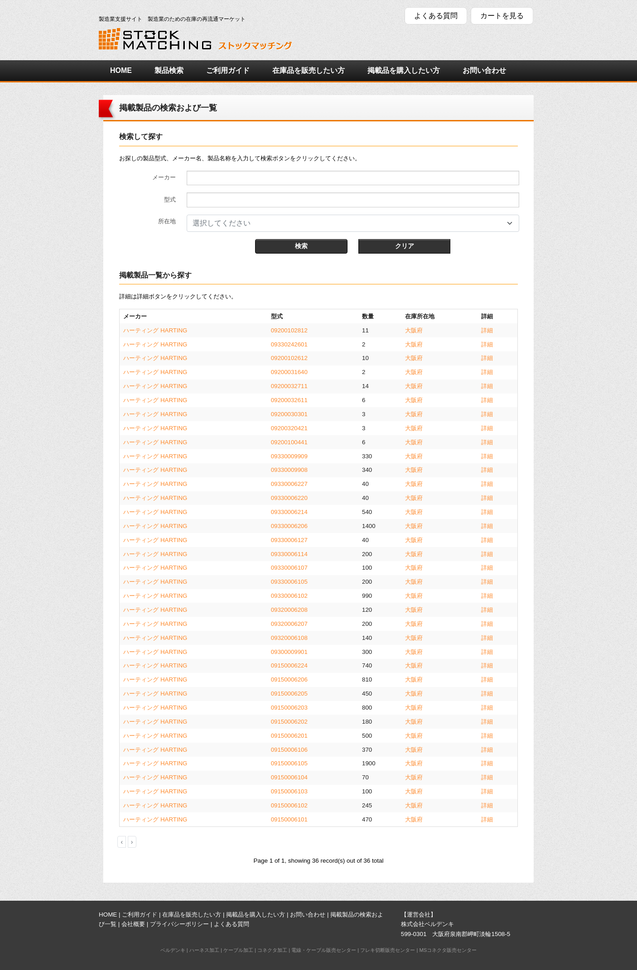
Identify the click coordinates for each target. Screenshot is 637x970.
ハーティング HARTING (155, 330)
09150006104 (289, 777)
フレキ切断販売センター (387, 950)
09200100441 (289, 442)
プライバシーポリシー (179, 924)
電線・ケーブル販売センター (323, 950)
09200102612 (289, 358)
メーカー (164, 177)
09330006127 (289, 540)
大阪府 (414, 330)
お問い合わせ (484, 70)
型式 (170, 199)
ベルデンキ (172, 950)
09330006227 (289, 483)
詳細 (487, 330)
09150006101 (289, 819)
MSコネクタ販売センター (448, 950)
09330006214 (289, 512)
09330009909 (289, 456)
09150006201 (289, 735)
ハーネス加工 (204, 950)
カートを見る (502, 15)
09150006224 (289, 665)
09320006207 (289, 623)
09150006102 (289, 805)
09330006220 (289, 498)
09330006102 (289, 595)
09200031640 (289, 372)
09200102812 (289, 330)
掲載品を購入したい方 (403, 70)
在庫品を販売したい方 (308, 70)
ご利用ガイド (228, 70)
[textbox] (347, 223)
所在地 (167, 221)
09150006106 (289, 749)
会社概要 (133, 924)
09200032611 (289, 400)
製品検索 (168, 70)
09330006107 (289, 567)
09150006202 (289, 721)
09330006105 (289, 581)
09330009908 (289, 469)
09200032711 (289, 386)
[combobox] (353, 223)
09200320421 (289, 428)
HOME (121, 70)
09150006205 (289, 693)
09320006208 (289, 609)
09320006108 (289, 637)
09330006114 (289, 554)
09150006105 (289, 763)
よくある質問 (436, 15)
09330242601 (289, 344)
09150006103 (289, 791)
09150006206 (289, 679)
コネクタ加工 (272, 950)
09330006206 (289, 526)
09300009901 (289, 651)
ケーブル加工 (238, 950)
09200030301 (289, 414)
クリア (404, 246)
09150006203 (289, 707)
